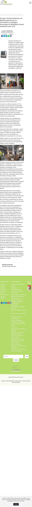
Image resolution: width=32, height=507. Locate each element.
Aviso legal (3, 380)
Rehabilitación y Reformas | (18, 339)
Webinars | (3, 291)
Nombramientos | (15, 337)
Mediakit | (2, 296)
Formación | (14, 327)
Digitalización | (14, 305)
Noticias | (2, 284)
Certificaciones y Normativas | (18, 294)
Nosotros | (3, 298)
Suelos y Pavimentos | (16, 344)
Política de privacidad (10, 380)
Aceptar (16, 504)
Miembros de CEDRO (16, 382)
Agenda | (2, 288)
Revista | (2, 293)
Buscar (16, 360)
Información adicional (26, 380)
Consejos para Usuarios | (17, 299)
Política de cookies (18, 380)
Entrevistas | (3, 289)
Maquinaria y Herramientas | (18, 332)
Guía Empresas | (4, 294)
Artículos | (3, 286)
